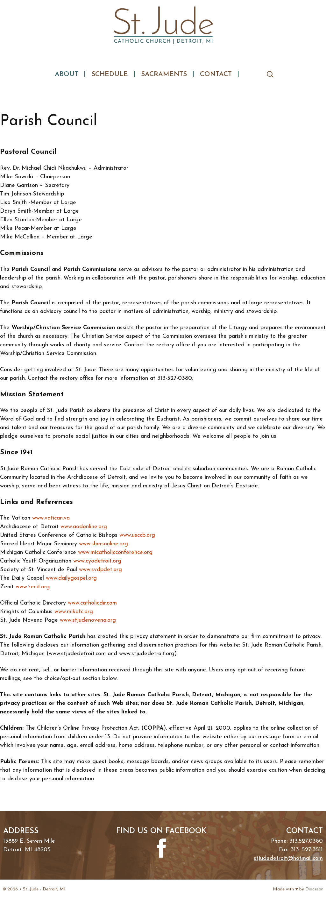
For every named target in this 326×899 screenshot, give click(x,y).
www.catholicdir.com (92, 603)
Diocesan (314, 889)
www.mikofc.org (73, 612)
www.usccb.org (137, 535)
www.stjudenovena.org (88, 620)
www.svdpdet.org (100, 570)
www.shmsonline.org (103, 544)
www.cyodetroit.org (97, 561)
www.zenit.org (33, 587)
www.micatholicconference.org (115, 552)
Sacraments (164, 74)
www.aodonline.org (83, 527)
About (66, 74)
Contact (216, 74)
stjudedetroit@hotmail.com (288, 858)
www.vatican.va (51, 518)
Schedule (109, 74)
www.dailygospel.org (71, 578)
